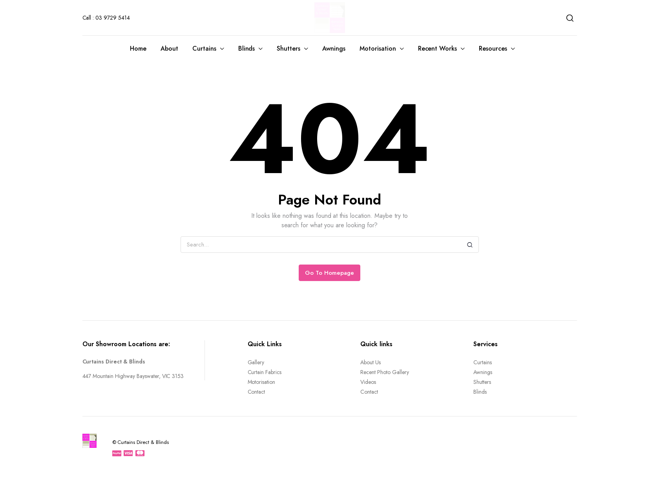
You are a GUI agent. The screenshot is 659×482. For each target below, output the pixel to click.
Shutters (288, 48)
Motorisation (378, 48)
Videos (368, 382)
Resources (493, 48)
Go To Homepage (329, 272)
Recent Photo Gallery (384, 372)
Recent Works (437, 48)
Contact (256, 392)
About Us (370, 362)
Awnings (333, 48)
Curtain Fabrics (265, 372)
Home (138, 48)
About (169, 48)
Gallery (256, 362)
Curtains (204, 48)
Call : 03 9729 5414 (106, 18)
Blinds (246, 48)
